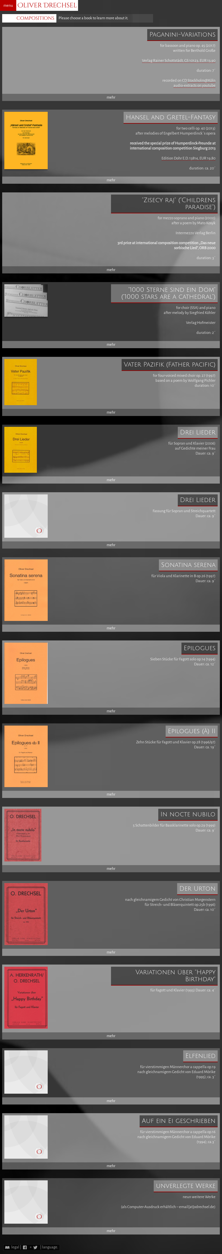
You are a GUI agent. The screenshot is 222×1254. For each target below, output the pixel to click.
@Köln (210, 80)
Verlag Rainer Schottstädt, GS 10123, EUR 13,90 (178, 60)
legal (15, 1247)
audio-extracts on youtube (194, 85)
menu (8, 5)
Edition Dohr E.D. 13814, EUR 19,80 (188, 158)
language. (50, 1247)
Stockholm (196, 80)
